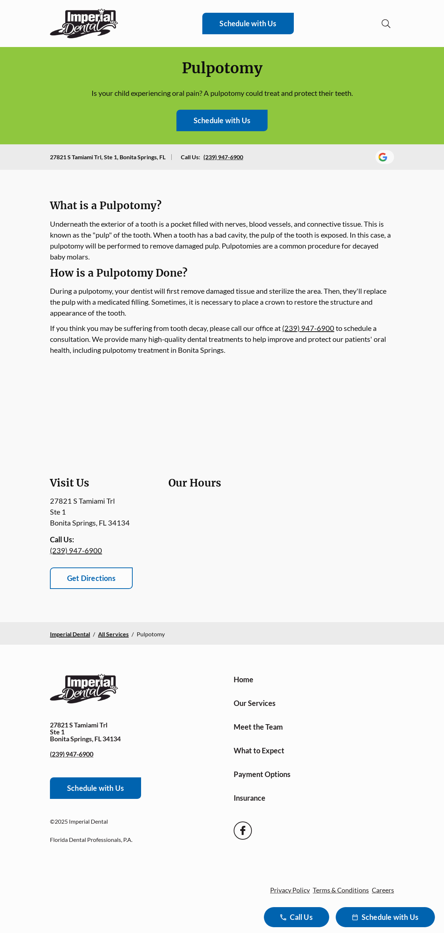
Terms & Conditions (341, 890)
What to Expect (259, 750)
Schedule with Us (247, 23)
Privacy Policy (290, 890)
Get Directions (91, 578)
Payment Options (262, 774)
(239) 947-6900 (223, 156)
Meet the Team (258, 726)
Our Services (255, 703)
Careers (383, 890)
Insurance (249, 797)
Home (243, 679)
